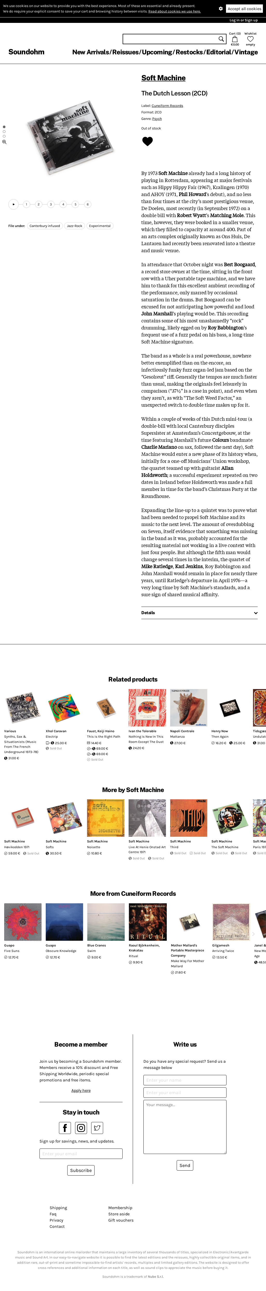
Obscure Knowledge (61, 951)
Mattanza (177, 736)
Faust (91, 731)
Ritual (133, 956)
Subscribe (81, 1170)
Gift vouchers (121, 1220)
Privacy (56, 1220)
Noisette (93, 847)
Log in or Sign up (244, 20)
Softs (50, 847)
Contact (57, 1226)
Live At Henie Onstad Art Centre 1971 (147, 849)
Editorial (218, 52)
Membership (120, 1207)
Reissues (125, 52)
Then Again (220, 736)
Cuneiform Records (167, 105)
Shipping (58, 1207)
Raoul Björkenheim (144, 945)
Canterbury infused (45, 226)
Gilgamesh (220, 945)
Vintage (246, 52)
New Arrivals (90, 52)
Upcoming (157, 52)
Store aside (119, 1213)
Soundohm (26, 51)
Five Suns (11, 951)
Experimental (100, 226)
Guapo (9, 945)
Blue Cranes (96, 945)
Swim (91, 951)
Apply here (81, 1090)
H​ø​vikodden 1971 (16, 847)
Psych (157, 118)
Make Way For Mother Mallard (187, 963)
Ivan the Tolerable (142, 731)
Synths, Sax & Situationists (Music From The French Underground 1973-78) (21, 744)
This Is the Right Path (103, 736)
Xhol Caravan (56, 731)
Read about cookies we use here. (174, 11)
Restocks (189, 52)
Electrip (52, 736)
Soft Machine (163, 77)
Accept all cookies (244, 8)
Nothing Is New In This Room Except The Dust (146, 739)
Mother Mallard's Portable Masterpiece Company (187, 950)
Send (184, 1165)
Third (174, 847)
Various (10, 731)
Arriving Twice (223, 951)
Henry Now (219, 731)
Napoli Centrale (182, 731)
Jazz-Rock (74, 226)
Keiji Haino (105, 731)
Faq (53, 1213)
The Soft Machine (224, 847)
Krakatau (136, 950)
